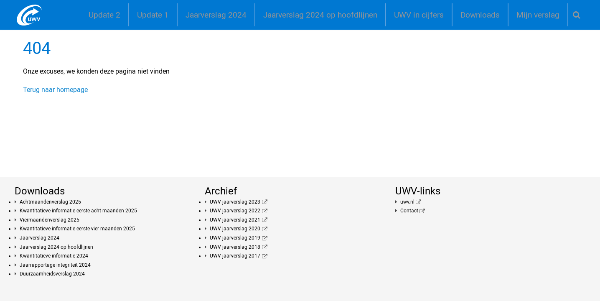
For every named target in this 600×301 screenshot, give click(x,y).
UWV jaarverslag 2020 (235, 229)
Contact (409, 211)
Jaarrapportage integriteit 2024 (55, 265)
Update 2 (104, 15)
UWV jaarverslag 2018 (235, 247)
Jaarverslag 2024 (216, 15)
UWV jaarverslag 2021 (235, 220)
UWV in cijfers (419, 15)
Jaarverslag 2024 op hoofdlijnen (320, 15)
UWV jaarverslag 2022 (235, 211)
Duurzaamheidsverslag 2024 (52, 274)
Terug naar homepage (55, 90)
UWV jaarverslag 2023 (235, 202)
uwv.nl (407, 202)
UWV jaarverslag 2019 (235, 238)
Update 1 (153, 15)
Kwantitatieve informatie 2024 (54, 256)
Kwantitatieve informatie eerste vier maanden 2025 (77, 229)
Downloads (480, 15)
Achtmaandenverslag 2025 (50, 202)
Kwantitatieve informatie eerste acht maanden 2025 (78, 211)
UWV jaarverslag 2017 (235, 256)
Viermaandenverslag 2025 (49, 220)
